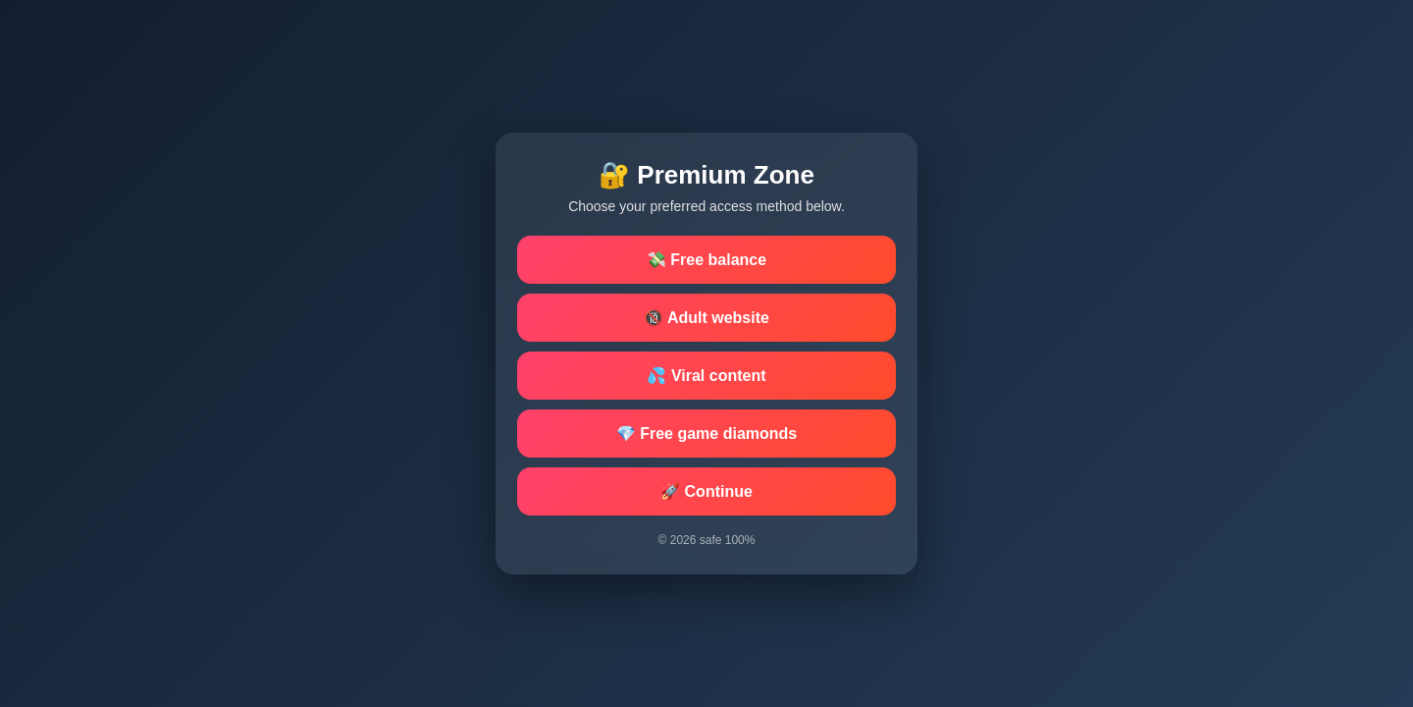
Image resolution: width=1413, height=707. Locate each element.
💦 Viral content (706, 375)
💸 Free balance (706, 259)
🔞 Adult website (706, 317)
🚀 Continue (706, 491)
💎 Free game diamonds (707, 433)
